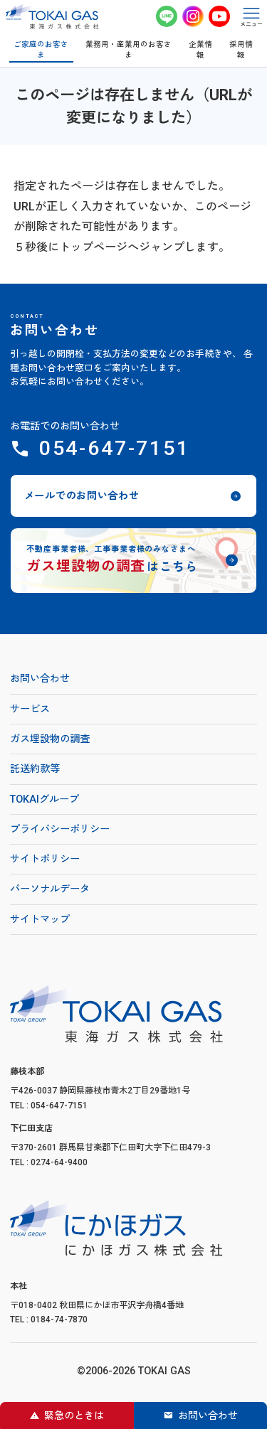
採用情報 (241, 50)
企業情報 (200, 50)
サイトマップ (40, 919)
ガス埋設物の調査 (50, 738)
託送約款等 (35, 768)
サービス (30, 708)
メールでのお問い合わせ (82, 495)
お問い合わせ (208, 1415)
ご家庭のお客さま (41, 50)
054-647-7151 (114, 448)
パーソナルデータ (50, 888)
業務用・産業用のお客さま (128, 50)
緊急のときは (74, 1415)
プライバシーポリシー (60, 829)
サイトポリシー (45, 859)
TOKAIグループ (44, 799)
